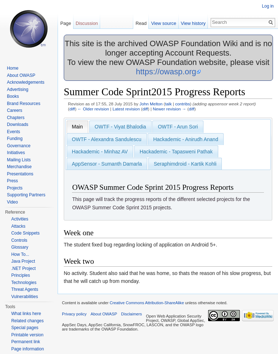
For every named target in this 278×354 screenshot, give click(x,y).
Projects (14, 188)
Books (13, 96)
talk (168, 103)
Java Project (23, 261)
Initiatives (16, 152)
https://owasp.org (166, 71)
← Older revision (93, 108)
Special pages (24, 327)
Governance (18, 145)
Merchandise (19, 166)
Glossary (19, 247)
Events (13, 131)
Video (12, 202)
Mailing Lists (19, 159)
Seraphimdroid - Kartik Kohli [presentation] (185, 164)
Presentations (20, 173)
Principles (20, 275)
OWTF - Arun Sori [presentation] (178, 127)
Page (65, 23)
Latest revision (126, 108)
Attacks (18, 226)
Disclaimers (131, 314)
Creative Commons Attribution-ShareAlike (146, 303)
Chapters (15, 117)
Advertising (17, 89)
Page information (27, 348)
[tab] (77, 127)
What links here (26, 313)
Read (141, 23)
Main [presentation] (77, 127)
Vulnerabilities (24, 296)
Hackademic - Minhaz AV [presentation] (100, 151)
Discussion (87, 23)
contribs (182, 103)
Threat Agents (24, 289)
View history (193, 23)
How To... (20, 254)
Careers (14, 110)
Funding (14, 138)
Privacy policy (74, 314)
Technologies (23, 282)
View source (163, 23)
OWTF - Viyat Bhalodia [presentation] (120, 127)
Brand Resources (23, 103)
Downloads (17, 124)
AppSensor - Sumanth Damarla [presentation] (107, 164)
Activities (19, 219)
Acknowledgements (25, 82)
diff (72, 108)
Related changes (27, 320)
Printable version (27, 334)
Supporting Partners (26, 194)
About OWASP (21, 75)
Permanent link (25, 341)
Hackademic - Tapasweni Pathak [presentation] (176, 151)
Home (12, 68)
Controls (19, 240)
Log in (268, 6)
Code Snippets (25, 233)
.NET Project (23, 268)
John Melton (150, 103)
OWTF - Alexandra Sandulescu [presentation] (107, 139)
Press (12, 180)
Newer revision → (169, 108)
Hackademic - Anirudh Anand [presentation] (185, 139)
